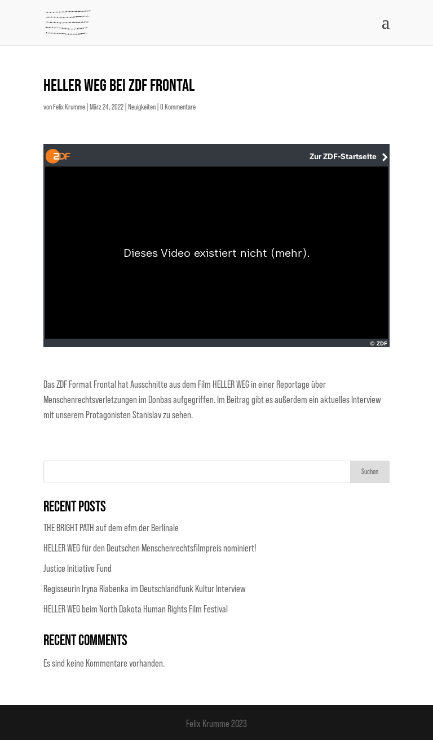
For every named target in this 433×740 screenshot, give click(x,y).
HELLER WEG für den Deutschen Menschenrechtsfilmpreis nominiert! (150, 548)
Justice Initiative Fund (77, 568)
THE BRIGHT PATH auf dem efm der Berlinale (111, 528)
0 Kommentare (178, 107)
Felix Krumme (69, 107)
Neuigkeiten (142, 107)
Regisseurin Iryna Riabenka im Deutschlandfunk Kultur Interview (144, 589)
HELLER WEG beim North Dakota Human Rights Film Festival (135, 609)
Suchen (369, 472)
